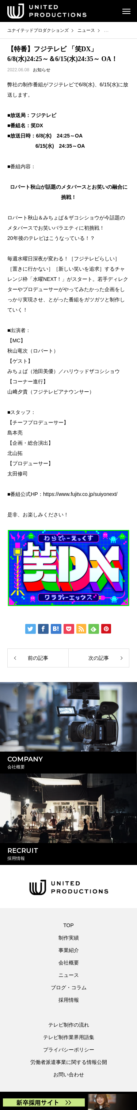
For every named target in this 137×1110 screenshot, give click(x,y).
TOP (68, 925)
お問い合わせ (68, 1074)
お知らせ (41, 69)
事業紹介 (68, 950)
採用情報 (68, 999)
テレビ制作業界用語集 (68, 1037)
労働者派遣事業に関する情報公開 (68, 1062)
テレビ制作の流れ (68, 1024)
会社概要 (68, 962)
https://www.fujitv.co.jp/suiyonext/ (80, 494)
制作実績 (68, 937)
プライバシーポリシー (68, 1049)
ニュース (68, 975)
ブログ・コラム (69, 987)
